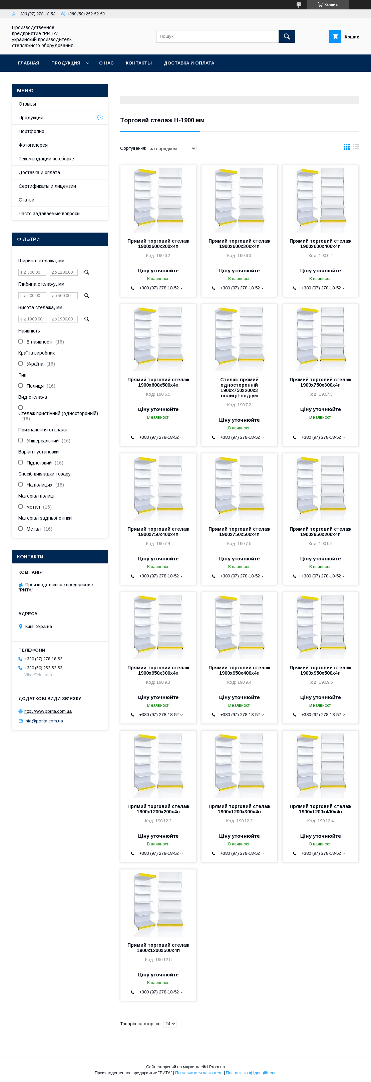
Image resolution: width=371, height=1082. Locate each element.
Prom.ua (217, 1067)
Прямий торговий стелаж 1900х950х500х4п (320, 670)
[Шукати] (287, 36)
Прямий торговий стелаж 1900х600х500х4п (158, 382)
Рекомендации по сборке (46, 158)
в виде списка (356, 148)
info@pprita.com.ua (44, 720)
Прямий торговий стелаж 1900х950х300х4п (158, 670)
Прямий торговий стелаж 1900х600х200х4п (158, 243)
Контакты (139, 62)
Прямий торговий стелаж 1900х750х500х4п (239, 531)
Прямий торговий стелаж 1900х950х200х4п (320, 531)
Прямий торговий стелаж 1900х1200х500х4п (158, 947)
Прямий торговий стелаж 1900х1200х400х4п (320, 809)
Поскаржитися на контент (199, 1073)
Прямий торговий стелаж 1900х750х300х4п (320, 382)
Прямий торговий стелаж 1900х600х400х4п (320, 243)
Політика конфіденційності (251, 1073)
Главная (28, 62)
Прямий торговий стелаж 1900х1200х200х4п (158, 809)
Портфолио (31, 131)
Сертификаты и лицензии (47, 186)
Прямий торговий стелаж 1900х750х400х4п (158, 531)
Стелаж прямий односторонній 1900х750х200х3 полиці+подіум (239, 387)
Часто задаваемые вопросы (49, 213)
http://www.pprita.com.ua (48, 711)
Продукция (65, 62)
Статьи (26, 199)
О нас (106, 62)
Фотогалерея (33, 145)
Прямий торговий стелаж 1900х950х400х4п (239, 670)
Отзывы (27, 104)
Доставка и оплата (189, 62)
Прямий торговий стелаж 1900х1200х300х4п (239, 809)
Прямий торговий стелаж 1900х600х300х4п (239, 243)
